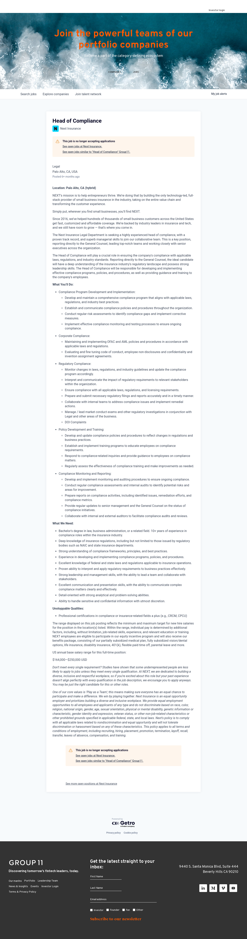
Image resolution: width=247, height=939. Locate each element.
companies (56, 101)
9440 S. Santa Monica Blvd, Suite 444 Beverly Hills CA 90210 (208, 869)
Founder (114, 910)
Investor (99, 910)
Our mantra (15, 881)
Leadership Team (48, 881)
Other (139, 910)
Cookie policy (131, 832)
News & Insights (18, 886)
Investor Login (49, 886)
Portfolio (29, 881)
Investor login (217, 10)
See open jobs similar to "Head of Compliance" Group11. (96, 159)
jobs (28, 101)
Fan (128, 910)
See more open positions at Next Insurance (91, 791)
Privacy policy (113, 832)
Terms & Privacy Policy (22, 892)
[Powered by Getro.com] (123, 823)
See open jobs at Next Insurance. (82, 154)
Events (34, 886)
